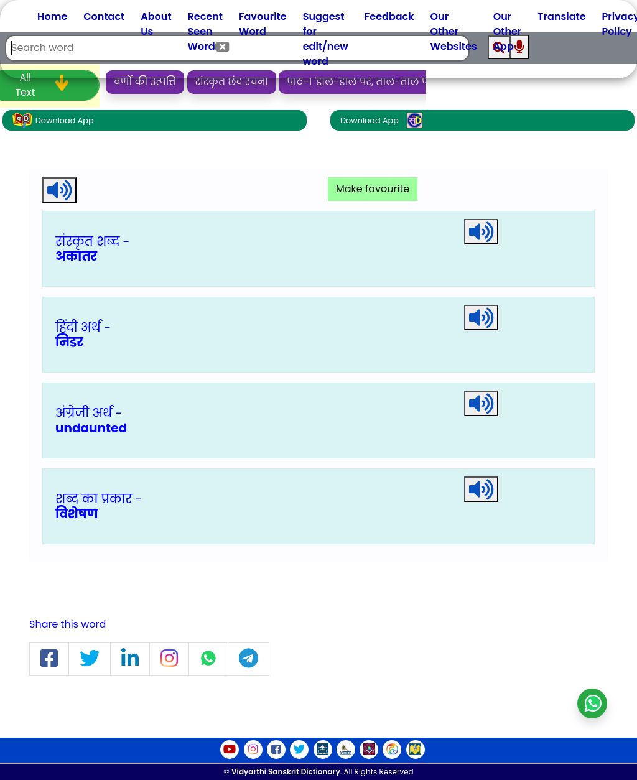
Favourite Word (263, 24)
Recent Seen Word (205, 31)
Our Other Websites (453, 31)
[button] (49, 659)
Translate (561, 16)
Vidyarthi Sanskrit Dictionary (285, 771)
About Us (156, 24)
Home (52, 16)
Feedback (389, 16)
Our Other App (507, 31)
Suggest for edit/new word (325, 38)
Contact (103, 16)
